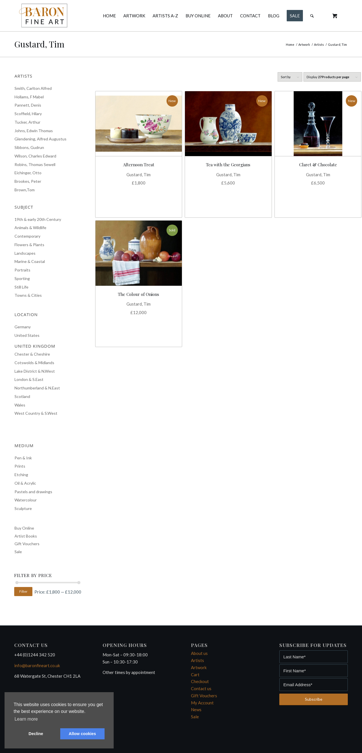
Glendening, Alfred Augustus (40, 138)
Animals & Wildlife (30, 227)
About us (199, 653)
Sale (18, 551)
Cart (195, 674)
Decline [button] (36, 733)
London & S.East (28, 379)
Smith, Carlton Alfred (33, 88)
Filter (23, 591)
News (196, 709)
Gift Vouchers (26, 543)
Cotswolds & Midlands (34, 362)
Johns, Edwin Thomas (33, 130)
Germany (22, 326)
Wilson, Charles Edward (35, 155)
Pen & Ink (23, 457)
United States (26, 335)
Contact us (201, 688)
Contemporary (27, 236)
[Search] (312, 15)
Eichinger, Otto (27, 172)
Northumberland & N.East (37, 387)
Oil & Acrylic (25, 483)
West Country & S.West (35, 413)
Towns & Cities (28, 295)
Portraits (22, 269)
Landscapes (25, 253)
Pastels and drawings (33, 491)
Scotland (22, 396)
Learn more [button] (26, 719)
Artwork (199, 667)
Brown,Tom (24, 189)
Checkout (200, 681)
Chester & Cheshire (32, 354)
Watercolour (25, 499)
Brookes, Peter (27, 181)
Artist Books (25, 536)
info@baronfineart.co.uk (37, 665)
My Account (202, 702)
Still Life (21, 287)
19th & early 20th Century (37, 219)
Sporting (22, 278)
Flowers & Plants (29, 244)
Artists (197, 660)
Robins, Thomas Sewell (34, 164)
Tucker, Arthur (27, 122)
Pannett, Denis (27, 105)
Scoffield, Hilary (28, 113)
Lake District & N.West (34, 371)
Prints (19, 466)
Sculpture (23, 508)
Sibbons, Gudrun (29, 147)
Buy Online (24, 528)
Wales (19, 405)
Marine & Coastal (29, 261)
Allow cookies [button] (82, 733)
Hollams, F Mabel (29, 96)
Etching (21, 474)
